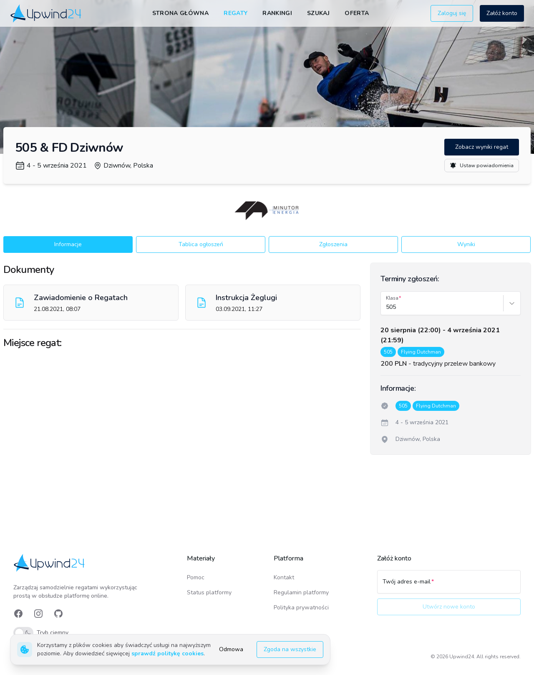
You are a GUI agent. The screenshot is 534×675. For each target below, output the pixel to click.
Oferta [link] (357, 13)
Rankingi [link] (277, 13)
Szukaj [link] (318, 13)
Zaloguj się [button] (452, 13)
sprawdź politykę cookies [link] (167, 653)
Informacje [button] (68, 244)
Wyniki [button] (466, 244)
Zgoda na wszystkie (290, 649)
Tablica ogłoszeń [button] (201, 244)
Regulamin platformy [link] (301, 592)
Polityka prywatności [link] (301, 607)
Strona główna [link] (180, 13)
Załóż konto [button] (501, 13)
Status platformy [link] (209, 592)
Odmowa (231, 649)
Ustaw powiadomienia (482, 165)
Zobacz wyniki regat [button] (481, 147)
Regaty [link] (235, 13)
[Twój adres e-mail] (449, 585)
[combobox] (387, 307)
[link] (46, 13)
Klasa (392, 298)
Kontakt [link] (284, 577)
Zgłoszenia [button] (333, 244)
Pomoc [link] (195, 577)
